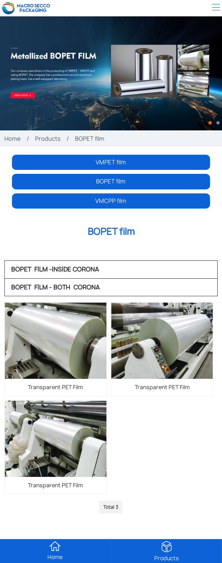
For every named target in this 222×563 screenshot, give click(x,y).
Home (12, 138)
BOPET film (111, 181)
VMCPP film (110, 201)
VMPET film (111, 162)
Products (48, 138)
